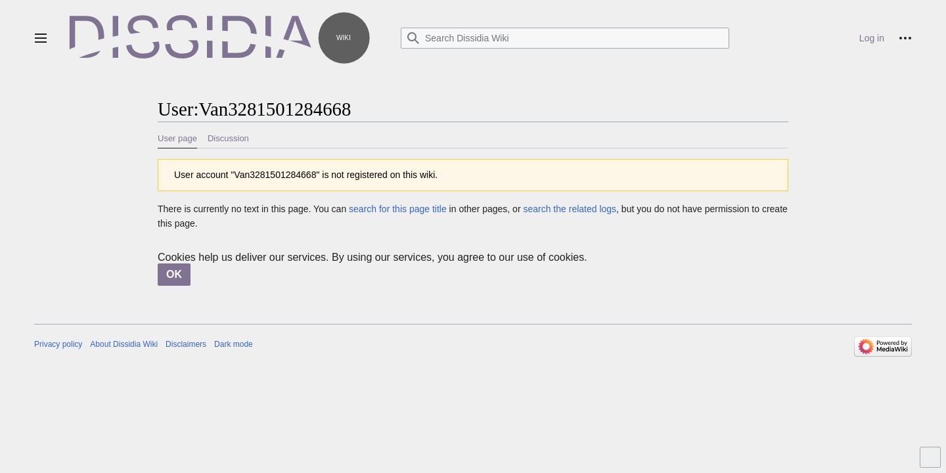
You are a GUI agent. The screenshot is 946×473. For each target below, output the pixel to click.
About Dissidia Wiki (124, 344)
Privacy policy (58, 344)
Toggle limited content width (932, 463)
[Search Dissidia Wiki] (565, 38)
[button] (40, 38)
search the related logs (569, 209)
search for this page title (398, 209)
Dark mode (233, 344)
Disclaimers (186, 344)
